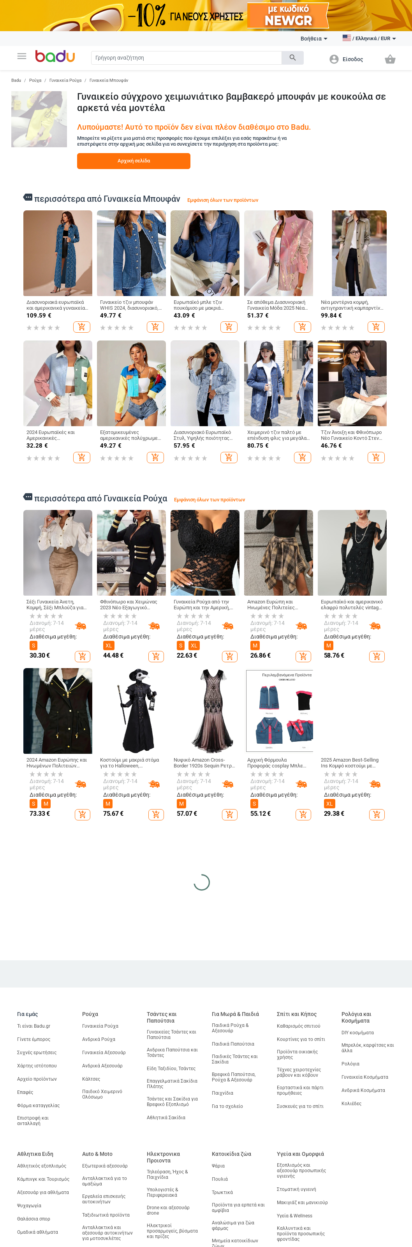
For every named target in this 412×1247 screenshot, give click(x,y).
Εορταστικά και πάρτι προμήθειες (300, 1090)
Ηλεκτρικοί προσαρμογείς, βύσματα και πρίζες (172, 1231)
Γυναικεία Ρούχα (65, 80)
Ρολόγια (350, 1064)
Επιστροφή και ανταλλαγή (33, 1120)
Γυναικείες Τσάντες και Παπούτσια (171, 1034)
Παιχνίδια (222, 1093)
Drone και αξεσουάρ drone (168, 1210)
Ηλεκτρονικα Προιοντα (163, 1157)
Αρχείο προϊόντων (37, 1079)
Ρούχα (35, 80)
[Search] (186, 58)
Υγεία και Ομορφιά (300, 1154)
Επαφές (25, 1092)
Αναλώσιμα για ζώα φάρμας (233, 1225)
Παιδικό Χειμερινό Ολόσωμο (102, 1094)
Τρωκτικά (222, 1192)
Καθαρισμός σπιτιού (298, 1026)
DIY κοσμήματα (358, 1032)
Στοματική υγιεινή (296, 1189)
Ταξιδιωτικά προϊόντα (106, 1215)
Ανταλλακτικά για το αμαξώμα (104, 1181)
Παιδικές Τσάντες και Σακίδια (235, 1059)
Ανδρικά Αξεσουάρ (102, 1066)
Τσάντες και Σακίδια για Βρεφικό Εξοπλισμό (172, 1101)
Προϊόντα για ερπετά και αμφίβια (238, 1207)
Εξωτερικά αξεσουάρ (105, 1166)
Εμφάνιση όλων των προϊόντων (222, 200)
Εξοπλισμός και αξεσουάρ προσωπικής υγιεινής (301, 1170)
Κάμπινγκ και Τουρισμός (43, 1179)
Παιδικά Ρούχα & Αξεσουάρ (230, 1028)
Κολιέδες (351, 1103)
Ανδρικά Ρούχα (98, 1039)
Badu (16, 80)
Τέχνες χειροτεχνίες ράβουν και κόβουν (299, 1072)
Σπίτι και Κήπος (297, 1014)
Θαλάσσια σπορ (33, 1219)
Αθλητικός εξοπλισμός (41, 1166)
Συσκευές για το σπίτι (300, 1106)
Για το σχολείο (227, 1106)
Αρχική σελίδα (134, 161)
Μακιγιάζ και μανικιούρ (302, 1202)
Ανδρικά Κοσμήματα (363, 1090)
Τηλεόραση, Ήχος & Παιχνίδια (167, 1174)
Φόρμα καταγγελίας (38, 1105)
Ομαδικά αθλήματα (37, 1232)
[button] (21, 56)
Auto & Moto (97, 1154)
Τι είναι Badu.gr (33, 1026)
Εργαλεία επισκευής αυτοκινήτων (103, 1199)
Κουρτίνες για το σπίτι (301, 1039)
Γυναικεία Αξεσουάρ (104, 1052)
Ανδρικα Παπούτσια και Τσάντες (172, 1052)
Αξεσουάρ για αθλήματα (43, 1192)
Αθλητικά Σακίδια (166, 1117)
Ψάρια (218, 1166)
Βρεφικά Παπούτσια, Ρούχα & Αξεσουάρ (233, 1077)
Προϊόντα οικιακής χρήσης (297, 1054)
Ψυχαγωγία (29, 1205)
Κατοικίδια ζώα (231, 1154)
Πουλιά (220, 1179)
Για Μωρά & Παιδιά (235, 1014)
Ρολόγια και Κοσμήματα (357, 1017)
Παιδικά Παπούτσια (233, 1044)
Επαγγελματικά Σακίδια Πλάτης (172, 1083)
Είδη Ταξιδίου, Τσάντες (171, 1068)
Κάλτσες (91, 1079)
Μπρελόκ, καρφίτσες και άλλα (368, 1047)
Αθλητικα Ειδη (35, 1154)
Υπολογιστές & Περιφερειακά (162, 1192)
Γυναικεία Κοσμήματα (365, 1077)
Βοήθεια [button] (314, 38)
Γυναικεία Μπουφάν (109, 80)
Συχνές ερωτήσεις (36, 1052)
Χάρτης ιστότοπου (37, 1066)
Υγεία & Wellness (294, 1216)
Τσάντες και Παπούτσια (162, 1017)
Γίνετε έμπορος (33, 1039)
